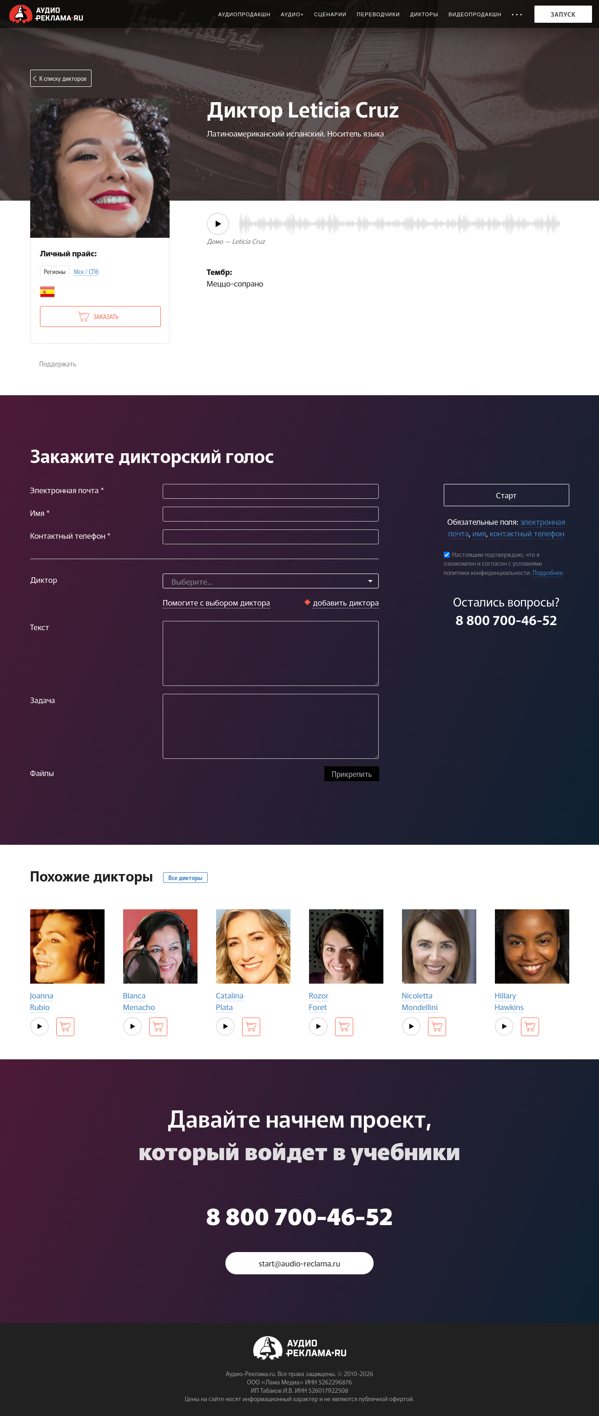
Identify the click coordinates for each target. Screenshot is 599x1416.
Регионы (55, 271)
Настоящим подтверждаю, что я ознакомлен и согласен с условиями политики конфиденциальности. (493, 563)
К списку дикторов (63, 78)
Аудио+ (292, 14)
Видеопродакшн (474, 14)
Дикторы (424, 14)
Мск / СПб (86, 271)
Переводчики (378, 14)
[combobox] (271, 581)
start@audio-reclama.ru (300, 1263)
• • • (517, 14)
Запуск (563, 14)
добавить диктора (346, 602)
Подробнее (548, 572)
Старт (506, 495)
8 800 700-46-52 (506, 619)
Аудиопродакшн (244, 14)
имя (479, 533)
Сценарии (330, 14)
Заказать (105, 316)
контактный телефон (527, 533)
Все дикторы (185, 877)
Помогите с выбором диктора (216, 602)
